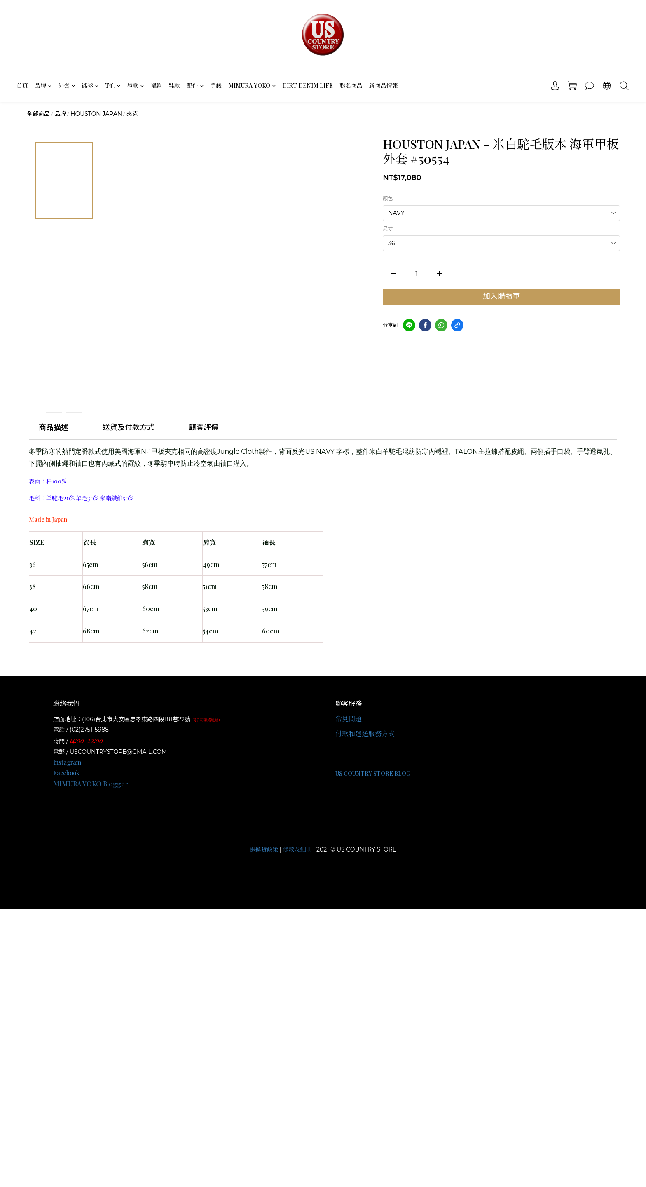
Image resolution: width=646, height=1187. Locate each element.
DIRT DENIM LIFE (307, 85)
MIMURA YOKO (252, 85)
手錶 (216, 85)
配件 (195, 85)
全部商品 (38, 113)
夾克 (132, 113)
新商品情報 (383, 85)
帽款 (156, 85)
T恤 (112, 85)
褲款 (135, 85)
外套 (66, 85)
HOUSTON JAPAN (96, 113)
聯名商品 (351, 85)
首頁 (22, 85)
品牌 (43, 85)
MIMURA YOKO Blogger (90, 783)
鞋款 (174, 85)
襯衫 (90, 85)
